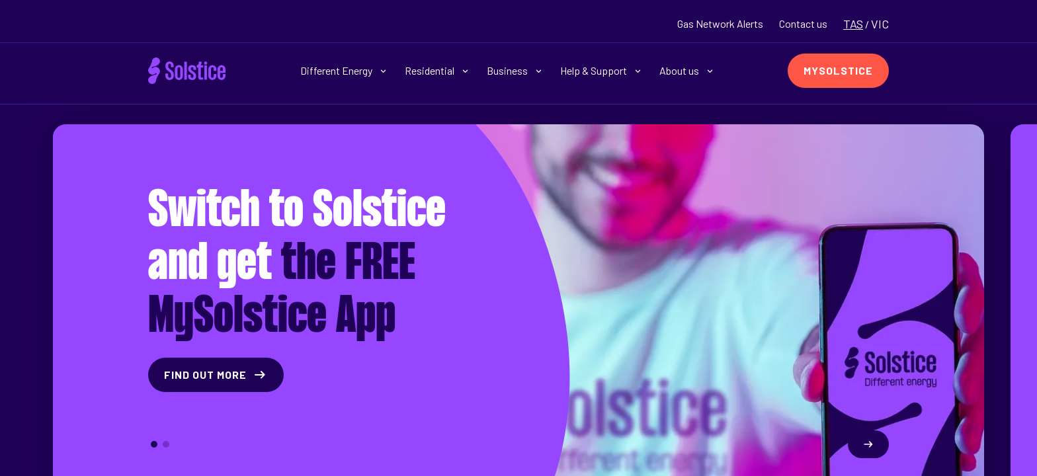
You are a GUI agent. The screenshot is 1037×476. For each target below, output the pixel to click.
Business (514, 70)
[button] (154, 444)
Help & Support (600, 70)
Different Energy (343, 70)
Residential (436, 70)
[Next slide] (868, 444)
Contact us (803, 23)
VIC (880, 24)
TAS (853, 24)
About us (686, 70)
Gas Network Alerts (720, 23)
